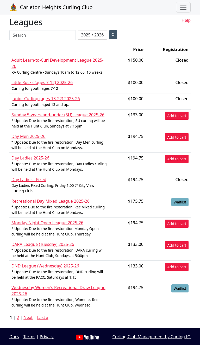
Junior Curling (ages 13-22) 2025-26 (45, 98)
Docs (14, 337)
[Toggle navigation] (183, 7)
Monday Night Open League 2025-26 (47, 223)
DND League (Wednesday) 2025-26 (45, 266)
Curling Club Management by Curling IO (152, 337)
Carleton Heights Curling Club (51, 7)
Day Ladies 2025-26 (30, 158)
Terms (29, 337)
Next (28, 317)
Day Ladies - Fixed (28, 179)
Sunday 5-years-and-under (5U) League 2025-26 (57, 115)
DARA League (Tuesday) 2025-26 (42, 244)
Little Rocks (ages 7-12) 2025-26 (42, 82)
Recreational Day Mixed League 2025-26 (50, 201)
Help (186, 20)
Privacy (46, 337)
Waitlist (180, 202)
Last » (42, 317)
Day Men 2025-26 (28, 136)
